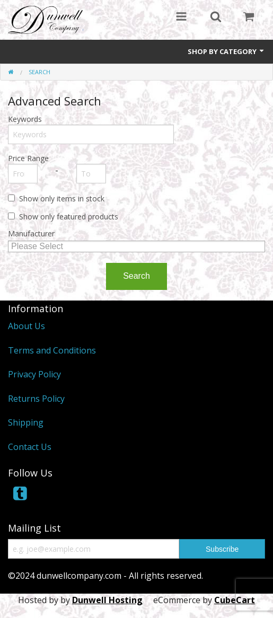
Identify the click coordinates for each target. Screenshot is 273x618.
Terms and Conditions (52, 350)
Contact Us (29, 447)
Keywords (25, 119)
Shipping (25, 422)
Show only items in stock (61, 198)
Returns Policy (36, 398)
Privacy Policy (34, 374)
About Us (26, 326)
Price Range (28, 158)
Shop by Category (226, 51)
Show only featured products (68, 216)
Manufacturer (31, 233)
